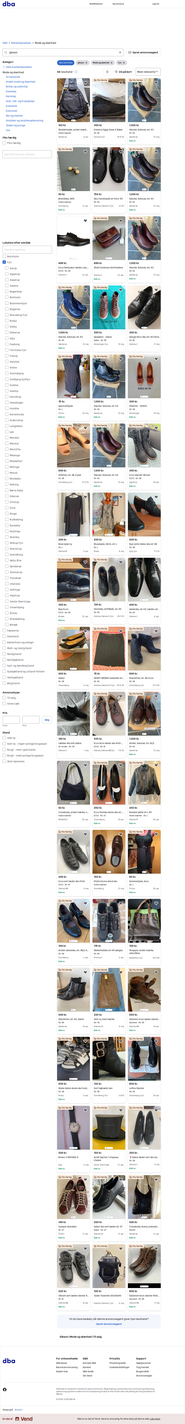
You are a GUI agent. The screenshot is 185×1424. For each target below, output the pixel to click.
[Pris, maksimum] (30, 720)
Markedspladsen (21, 43)
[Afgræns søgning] (27, 250)
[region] (73, 100)
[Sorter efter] (148, 72)
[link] (17, 67)
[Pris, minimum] (11, 720)
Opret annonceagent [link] (109, 1324)
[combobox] (63, 52)
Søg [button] (47, 720)
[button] (143, 52)
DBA (5, 43)
